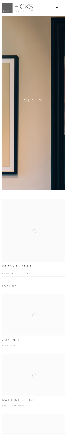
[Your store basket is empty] (57, 8)
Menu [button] (62, 8)
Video (33, 101)
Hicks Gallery (18, 8)
